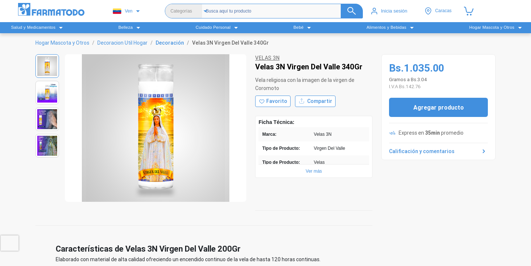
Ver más (314, 171)
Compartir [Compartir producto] (315, 101)
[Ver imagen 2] (47, 92)
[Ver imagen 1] (47, 66)
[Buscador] (281, 11)
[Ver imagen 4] (47, 146)
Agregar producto (438, 107)
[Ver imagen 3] (47, 119)
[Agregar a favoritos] (273, 101)
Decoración (170, 42)
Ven (122, 11)
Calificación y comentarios (438, 151)
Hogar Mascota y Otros (62, 42)
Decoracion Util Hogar (122, 42)
